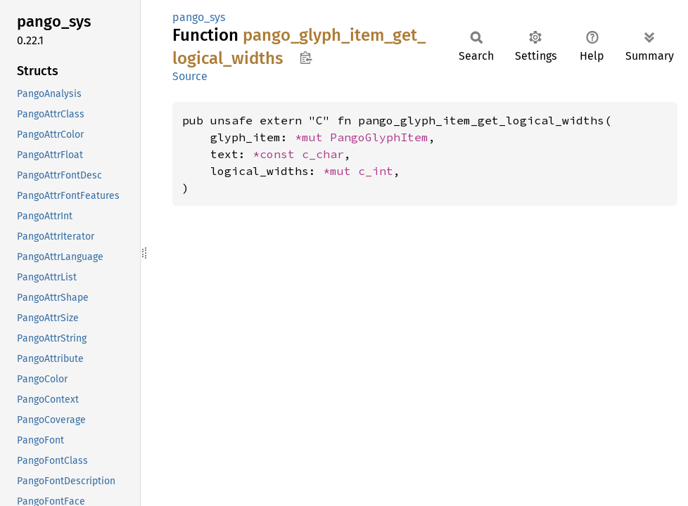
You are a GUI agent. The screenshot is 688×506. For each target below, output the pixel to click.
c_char (323, 154)
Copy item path (305, 58)
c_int (375, 171)
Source (190, 76)
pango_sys (198, 17)
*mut (312, 137)
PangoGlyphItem (379, 137)
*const (277, 154)
